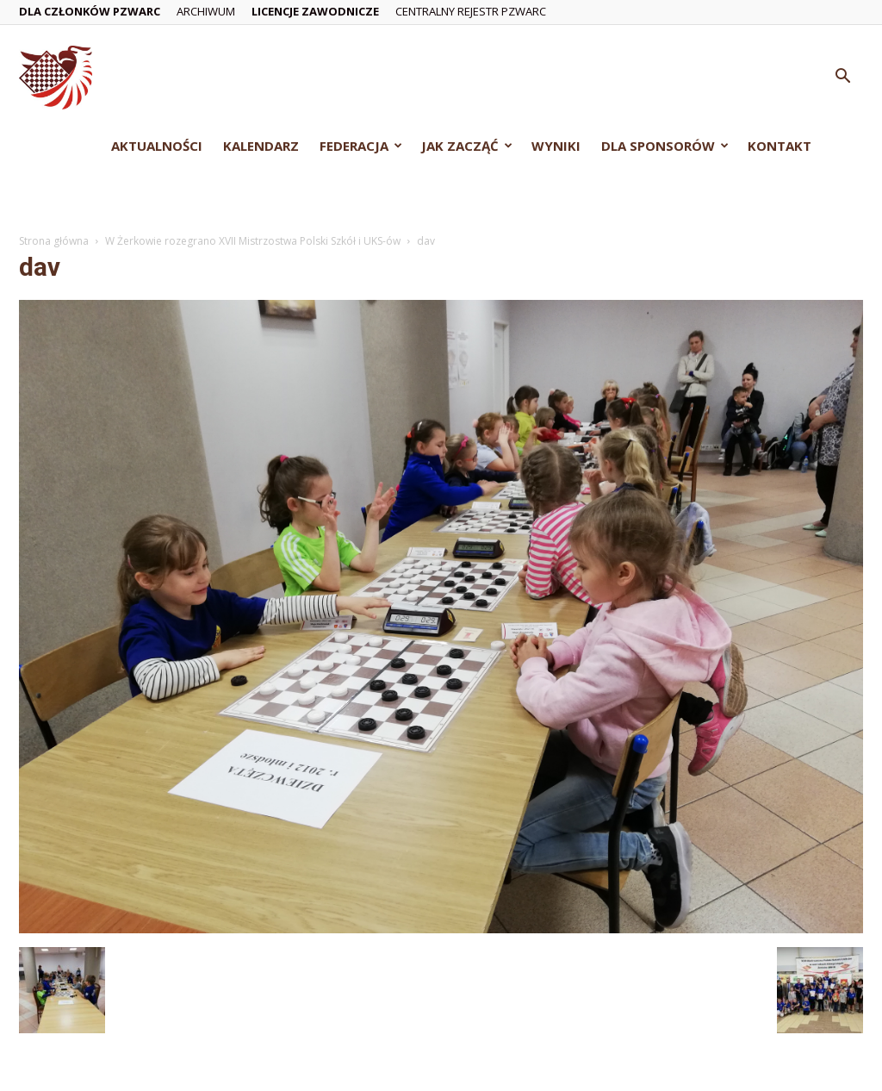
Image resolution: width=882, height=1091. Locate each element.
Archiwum (206, 11)
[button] (842, 78)
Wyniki (556, 145)
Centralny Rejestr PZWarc (470, 11)
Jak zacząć (466, 145)
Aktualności (156, 145)
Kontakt (779, 145)
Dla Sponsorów (665, 145)
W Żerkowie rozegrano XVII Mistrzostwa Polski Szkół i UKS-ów (253, 241)
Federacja (361, 145)
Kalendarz (261, 145)
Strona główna (54, 241)
